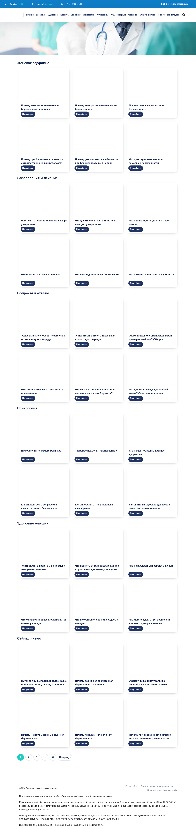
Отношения (103, 15)
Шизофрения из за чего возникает (42, 450)
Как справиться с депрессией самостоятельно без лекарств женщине (39, 508)
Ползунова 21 (48, 4)
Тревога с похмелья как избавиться (96, 450)
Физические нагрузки (169, 15)
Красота (64, 15)
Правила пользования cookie (162, 790)
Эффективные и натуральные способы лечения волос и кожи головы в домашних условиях (148, 684)
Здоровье (53, 15)
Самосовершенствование (124, 15)
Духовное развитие (35, 15)
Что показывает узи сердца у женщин (151, 565)
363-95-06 (21, 4)
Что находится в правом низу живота (151, 274)
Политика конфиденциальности (157, 786)
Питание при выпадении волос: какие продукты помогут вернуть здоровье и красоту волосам (44, 684)
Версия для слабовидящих (175, 4)
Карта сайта (131, 786)
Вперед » (65, 757)
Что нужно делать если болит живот (97, 274)
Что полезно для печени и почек (40, 274)
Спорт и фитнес (147, 15)
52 (52, 757)
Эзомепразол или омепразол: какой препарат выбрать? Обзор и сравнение (150, 339)
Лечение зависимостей (82, 15)
